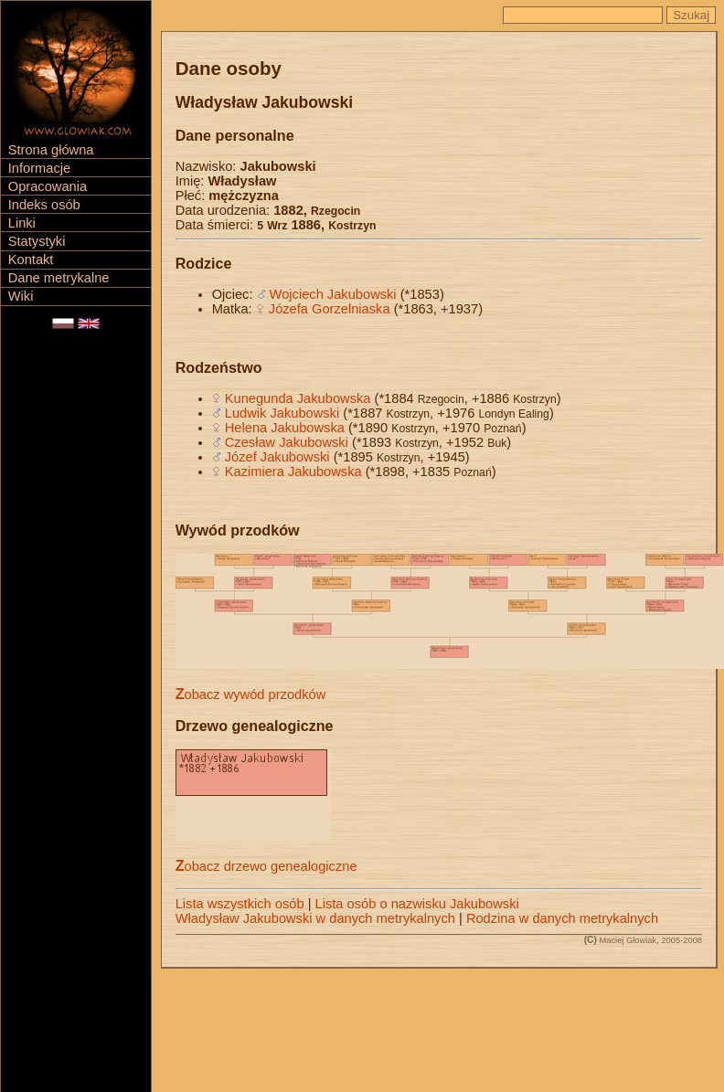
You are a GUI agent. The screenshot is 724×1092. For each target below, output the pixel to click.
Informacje (39, 168)
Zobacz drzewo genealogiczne (266, 866)
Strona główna (51, 150)
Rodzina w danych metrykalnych (562, 918)
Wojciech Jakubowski (333, 294)
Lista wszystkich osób (240, 903)
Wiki (21, 296)
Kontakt (31, 259)
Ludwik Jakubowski (282, 413)
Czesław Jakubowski (286, 442)
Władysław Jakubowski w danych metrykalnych (315, 918)
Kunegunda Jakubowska (298, 398)
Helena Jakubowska (285, 427)
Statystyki (37, 241)
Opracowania (47, 186)
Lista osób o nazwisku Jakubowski (417, 903)
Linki (22, 223)
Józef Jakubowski (277, 457)
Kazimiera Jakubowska (293, 471)
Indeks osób (44, 204)
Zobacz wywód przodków (251, 694)
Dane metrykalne (59, 277)
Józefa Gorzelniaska (329, 309)
